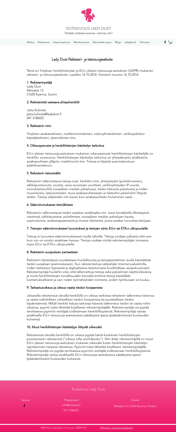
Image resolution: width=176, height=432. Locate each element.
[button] (170, 42)
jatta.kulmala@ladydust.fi (44, 114)
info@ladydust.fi (71, 405)
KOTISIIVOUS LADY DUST (88, 28)
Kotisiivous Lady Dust (88, 389)
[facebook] (165, 42)
